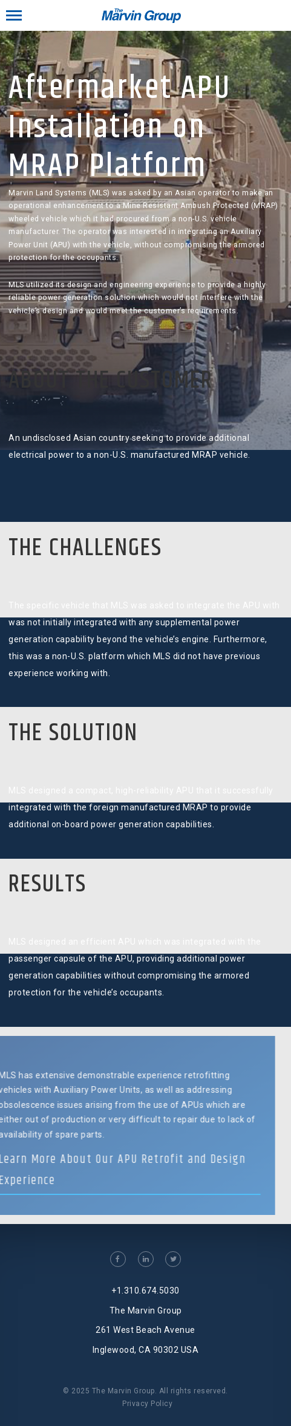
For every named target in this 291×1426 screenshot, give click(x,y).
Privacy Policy (147, 1403)
